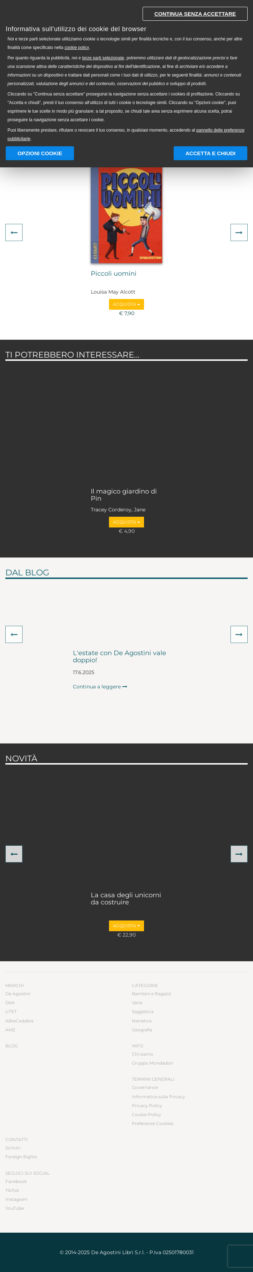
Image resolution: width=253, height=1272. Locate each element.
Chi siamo (142, 1054)
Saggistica (143, 1011)
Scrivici (12, 1147)
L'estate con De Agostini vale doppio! (119, 657)
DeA (10, 1002)
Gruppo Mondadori (152, 1063)
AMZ (10, 1029)
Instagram (16, 1199)
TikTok (12, 1190)
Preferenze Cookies (152, 1123)
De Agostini (17, 993)
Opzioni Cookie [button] (40, 153)
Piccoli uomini (114, 274)
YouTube (14, 1208)
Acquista (126, 304)
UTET (11, 1011)
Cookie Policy (146, 1114)
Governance (145, 1087)
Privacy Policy (147, 1105)
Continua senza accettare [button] (195, 14)
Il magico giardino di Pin (124, 495)
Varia (137, 1002)
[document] (126, 72)
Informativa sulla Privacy (158, 1096)
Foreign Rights (21, 1156)
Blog (11, 1045)
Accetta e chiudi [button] (210, 153)
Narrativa (142, 1020)
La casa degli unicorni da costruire (126, 899)
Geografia (142, 1029)
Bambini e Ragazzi (151, 993)
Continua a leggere (100, 686)
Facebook (16, 1181)
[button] (14, 232)
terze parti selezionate (103, 57)
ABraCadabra (19, 1020)
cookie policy (76, 47)
